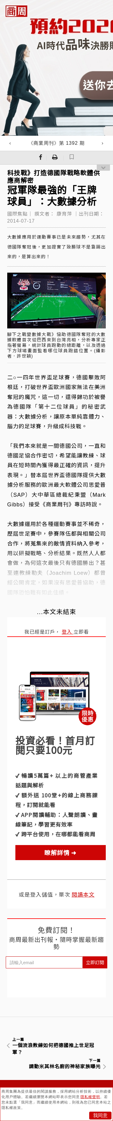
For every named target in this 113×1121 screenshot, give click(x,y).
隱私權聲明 (90, 1097)
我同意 (100, 1115)
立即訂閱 (95, 962)
